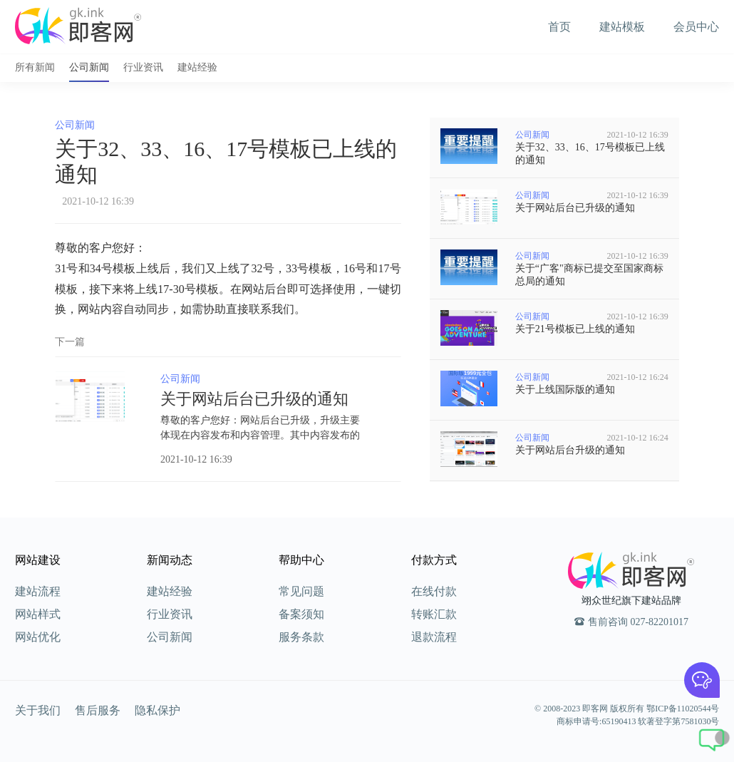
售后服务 (97, 710)
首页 (559, 27)
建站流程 (38, 591)
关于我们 (38, 710)
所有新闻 (35, 67)
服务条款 (301, 637)
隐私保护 (157, 710)
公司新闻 (89, 67)
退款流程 (434, 637)
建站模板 (622, 27)
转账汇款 (434, 614)
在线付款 (434, 591)
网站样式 (38, 614)
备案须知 (301, 614)
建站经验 (197, 67)
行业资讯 (143, 67)
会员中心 (696, 27)
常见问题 (301, 591)
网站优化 (38, 637)
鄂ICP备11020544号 (682, 709)
